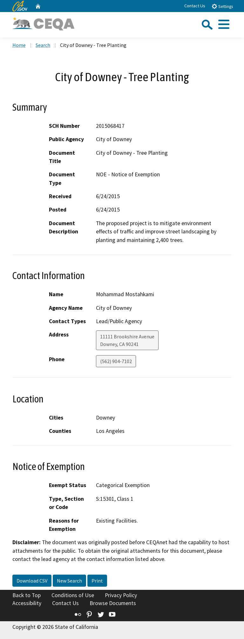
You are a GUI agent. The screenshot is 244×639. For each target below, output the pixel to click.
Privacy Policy (121, 595)
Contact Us (194, 6)
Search (43, 45)
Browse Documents (113, 603)
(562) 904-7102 (116, 361)
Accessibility (26, 603)
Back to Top (26, 595)
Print (97, 580)
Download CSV (32, 580)
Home (19, 45)
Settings (222, 6)
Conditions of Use (72, 595)
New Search (69, 580)
